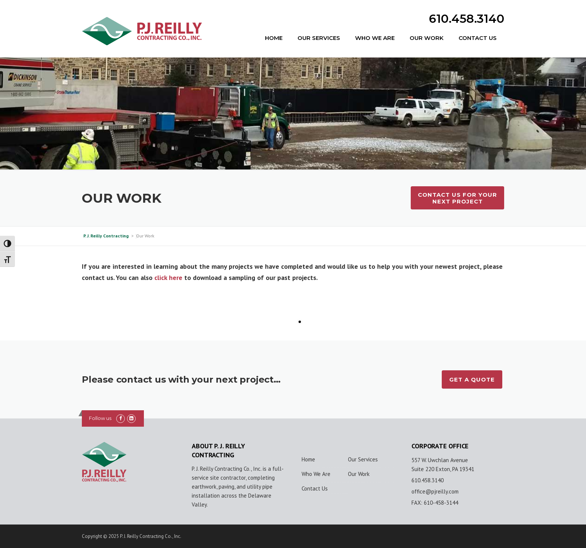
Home (274, 37)
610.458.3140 (466, 19)
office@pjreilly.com (435, 491)
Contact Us (478, 37)
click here (168, 277)
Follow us (100, 418)
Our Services (318, 37)
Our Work (427, 37)
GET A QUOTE (472, 379)
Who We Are (375, 37)
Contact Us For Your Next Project (457, 198)
